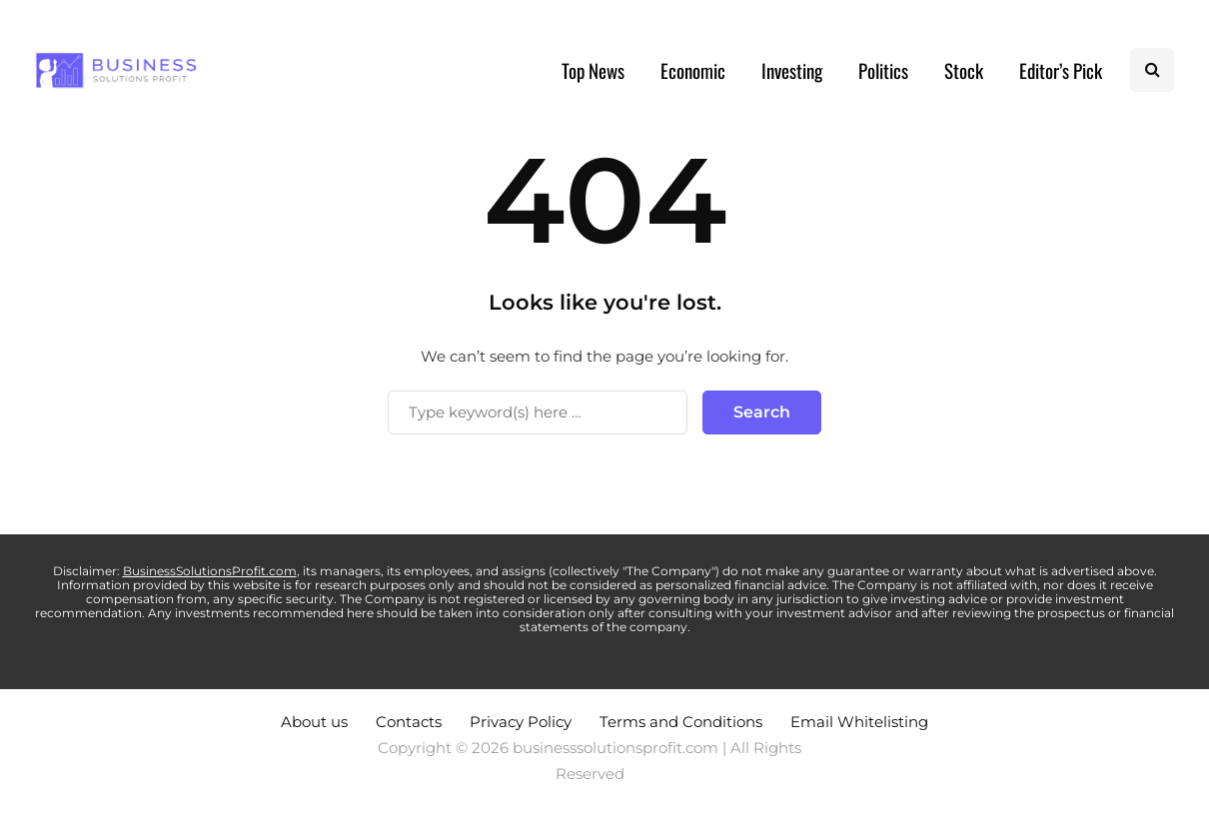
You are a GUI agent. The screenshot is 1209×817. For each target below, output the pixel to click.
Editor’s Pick (1060, 70)
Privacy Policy (521, 721)
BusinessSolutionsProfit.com (210, 570)
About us (314, 721)
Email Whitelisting (859, 721)
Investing (791, 70)
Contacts (409, 721)
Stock (963, 70)
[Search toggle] (1152, 70)
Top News (593, 70)
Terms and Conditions (681, 721)
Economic (692, 70)
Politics (883, 70)
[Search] (537, 412)
